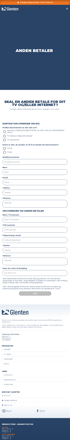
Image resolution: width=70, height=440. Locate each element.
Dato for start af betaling (15, 268)
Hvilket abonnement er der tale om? (20, 128)
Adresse (6, 198)
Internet (6, 349)
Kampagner (7, 359)
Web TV (5, 364)
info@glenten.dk (9, 400)
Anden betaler (9, 380)
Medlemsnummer (11, 157)
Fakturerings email (12, 235)
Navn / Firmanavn (11, 215)
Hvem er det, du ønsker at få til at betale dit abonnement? (31, 145)
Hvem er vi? (7, 375)
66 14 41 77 (6, 395)
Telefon (6, 188)
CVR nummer (9, 225)
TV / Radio (6, 354)
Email (5, 178)
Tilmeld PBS (7, 384)
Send (35, 293)
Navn (5, 167)
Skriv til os (7, 405)
